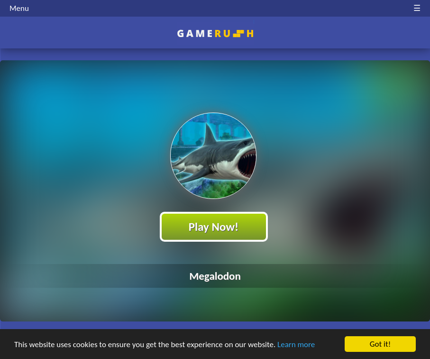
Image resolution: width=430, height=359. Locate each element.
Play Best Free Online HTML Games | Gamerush (215, 33)
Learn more (296, 345)
